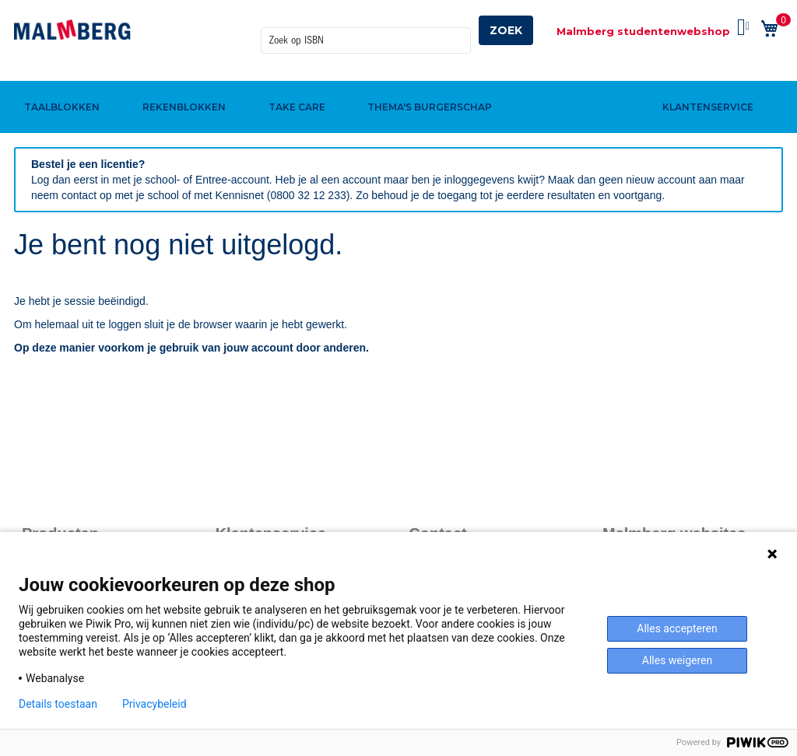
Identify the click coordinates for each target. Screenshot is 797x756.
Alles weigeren (677, 660)
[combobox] (366, 30)
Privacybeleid (154, 704)
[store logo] (72, 29)
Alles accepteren (677, 628)
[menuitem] (59, 80)
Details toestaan (58, 704)
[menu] (398, 80)
